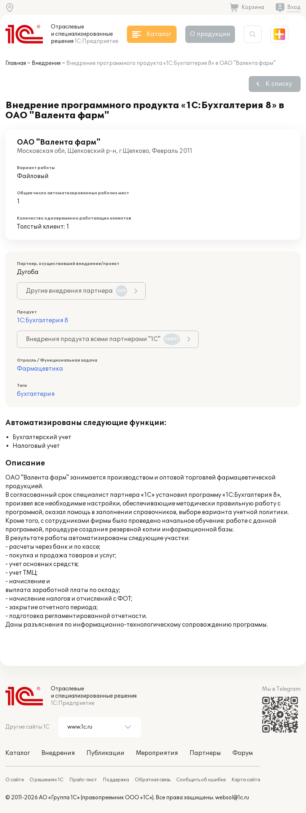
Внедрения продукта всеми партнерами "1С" (103, 339)
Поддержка (116, 780)
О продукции (210, 34)
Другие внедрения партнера (76, 291)
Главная (15, 63)
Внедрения (46, 63)
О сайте (14, 780)
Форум (242, 753)
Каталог (17, 753)
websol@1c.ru (232, 798)
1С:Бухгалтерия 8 (42, 320)
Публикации (105, 753)
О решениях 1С (46, 780)
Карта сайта (245, 780)
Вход (294, 7)
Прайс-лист (83, 780)
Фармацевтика (40, 368)
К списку (279, 84)
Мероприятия (157, 753)
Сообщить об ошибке (201, 780)
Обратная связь (152, 780)
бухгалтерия (36, 394)
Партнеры (205, 753)
